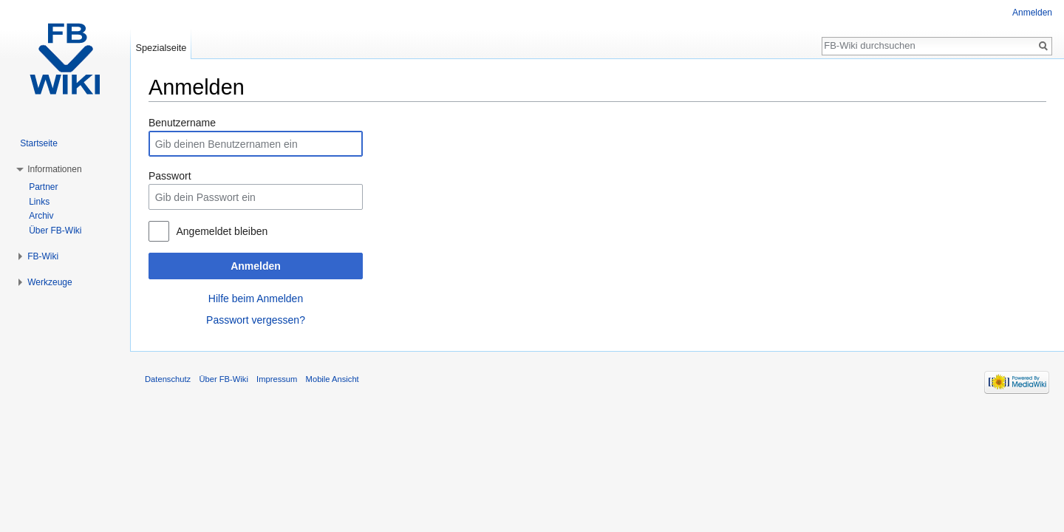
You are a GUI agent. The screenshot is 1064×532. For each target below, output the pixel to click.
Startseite (39, 143)
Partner (43, 187)
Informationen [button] (54, 169)
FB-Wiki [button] (42, 256)
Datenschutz (168, 379)
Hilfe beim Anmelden (255, 298)
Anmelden (256, 266)
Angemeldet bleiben (221, 231)
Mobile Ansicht (332, 379)
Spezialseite (160, 47)
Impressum (276, 379)
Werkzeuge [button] (49, 282)
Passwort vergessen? (255, 320)
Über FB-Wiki (55, 230)
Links (39, 202)
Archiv (41, 216)
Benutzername (182, 123)
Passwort (170, 176)
